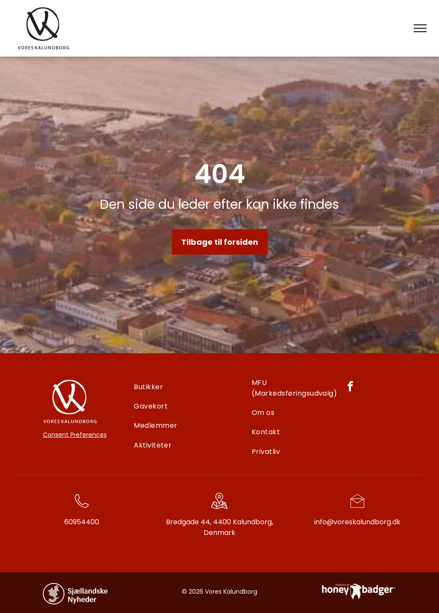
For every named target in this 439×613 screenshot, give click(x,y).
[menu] (420, 28)
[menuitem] (190, 387)
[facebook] (350, 388)
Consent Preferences (75, 434)
